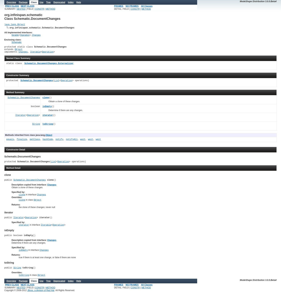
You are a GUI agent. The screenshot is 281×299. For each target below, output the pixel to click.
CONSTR (39, 9)
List (56, 82)
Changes (36, 35)
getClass (35, 141)
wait (82, 141)
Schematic (17, 43)
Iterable (15, 35)
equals (10, 141)
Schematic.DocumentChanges (37, 82)
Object (18, 50)
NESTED (21, 9)
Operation (25, 35)
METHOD (50, 9)
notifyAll (72, 141)
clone (45, 99)
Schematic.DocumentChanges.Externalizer (49, 65)
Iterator (20, 117)
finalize (22, 141)
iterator (47, 117)
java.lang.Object (14, 24)
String (36, 126)
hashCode (48, 141)
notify (59, 141)
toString (47, 126)
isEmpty (46, 108)
